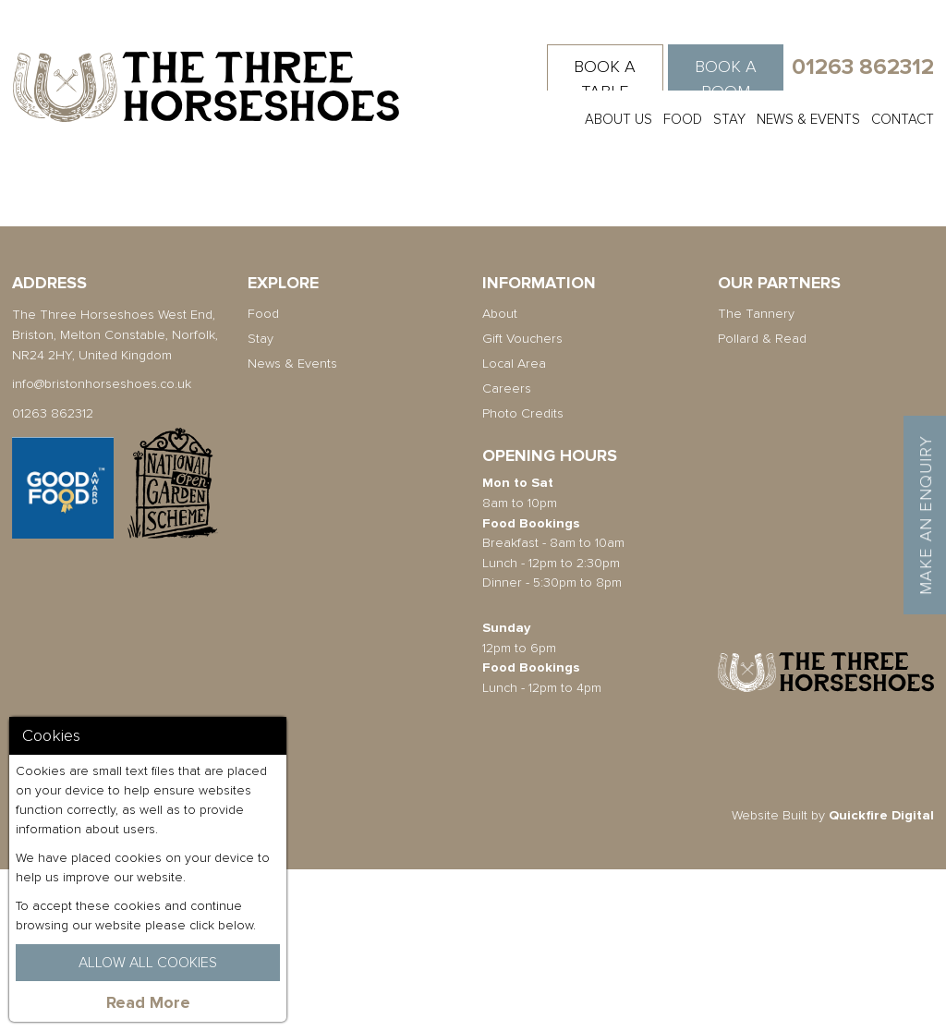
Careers (506, 550)
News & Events (808, 119)
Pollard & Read (762, 500)
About (499, 475)
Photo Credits (523, 575)
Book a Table (605, 79)
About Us (618, 119)
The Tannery (756, 475)
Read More (148, 1002)
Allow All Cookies (148, 962)
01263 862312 (863, 67)
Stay (729, 119)
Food (682, 119)
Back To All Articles (209, 310)
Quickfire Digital (881, 976)
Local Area (514, 525)
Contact (902, 119)
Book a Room (726, 79)
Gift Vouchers (522, 500)
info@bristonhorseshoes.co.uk (101, 545)
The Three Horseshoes (206, 87)
